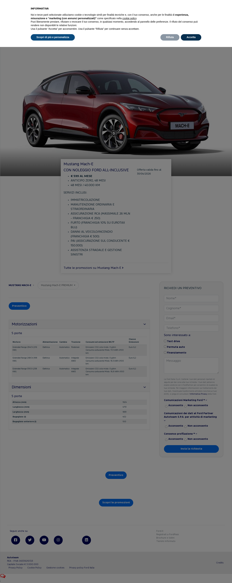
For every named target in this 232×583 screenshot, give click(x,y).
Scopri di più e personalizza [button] (52, 37)
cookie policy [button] (129, 18)
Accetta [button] (191, 37)
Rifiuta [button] (170, 37)
